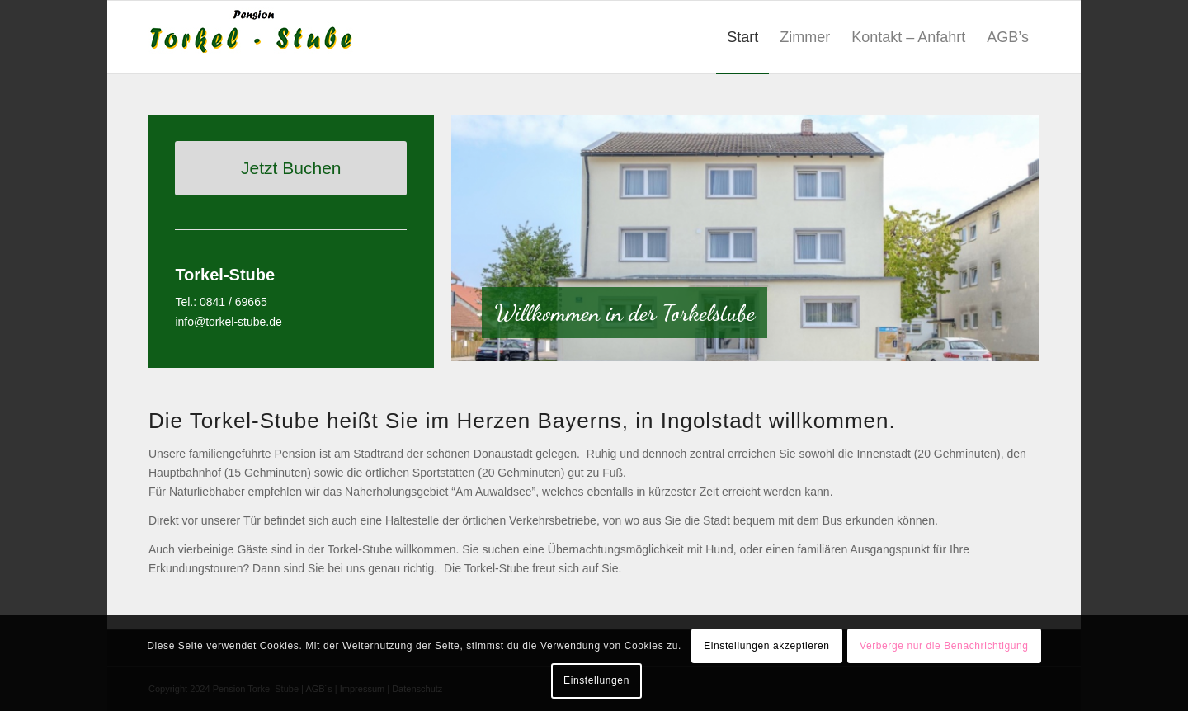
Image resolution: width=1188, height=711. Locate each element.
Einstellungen (596, 680)
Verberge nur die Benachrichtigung (944, 646)
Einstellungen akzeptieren (766, 646)
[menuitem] (742, 37)
